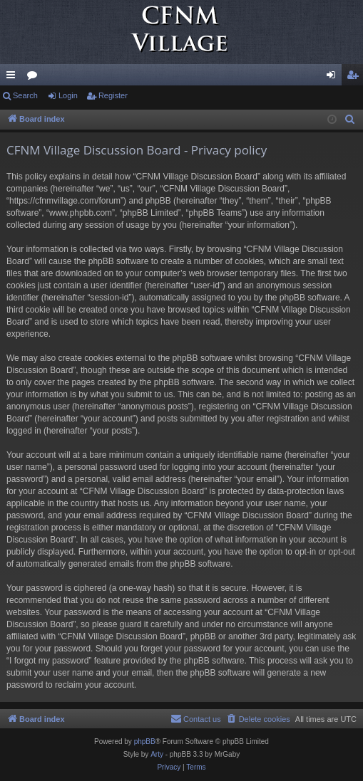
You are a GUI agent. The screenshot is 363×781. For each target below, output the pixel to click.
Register (113, 95)
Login (68, 95)
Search (25, 95)
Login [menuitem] (334, 77)
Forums (35, 77)
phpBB (144, 741)
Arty (156, 754)
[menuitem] (350, 119)
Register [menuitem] (355, 77)
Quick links (13, 77)
